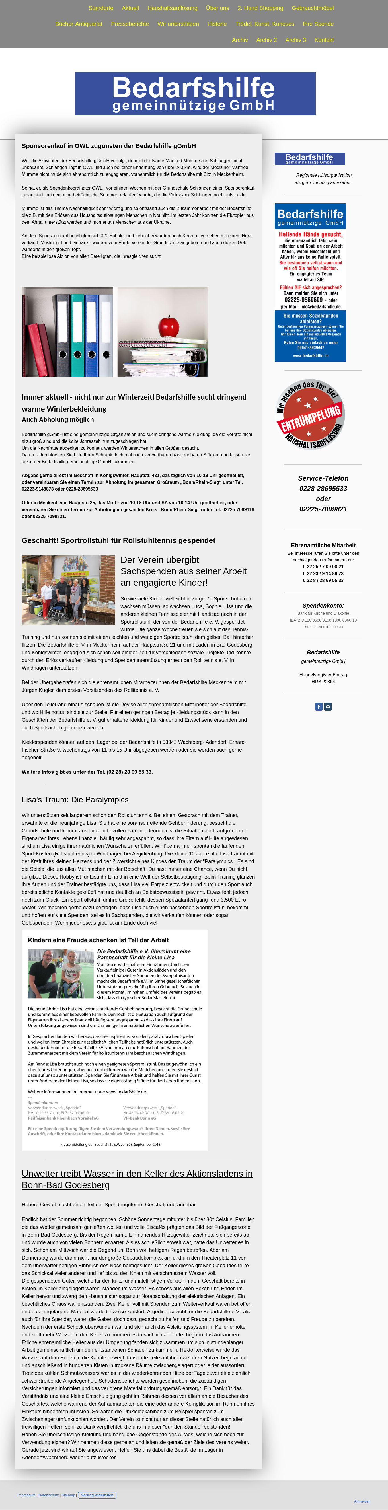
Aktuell (130, 8)
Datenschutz (48, 1495)
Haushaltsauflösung (172, 8)
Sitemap (68, 1495)
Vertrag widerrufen (97, 1495)
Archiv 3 (296, 40)
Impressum (27, 1495)
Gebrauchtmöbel (313, 8)
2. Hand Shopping (260, 8)
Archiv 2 (266, 40)
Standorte (101, 8)
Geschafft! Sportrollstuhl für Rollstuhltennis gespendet (118, 540)
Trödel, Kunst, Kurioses (264, 24)
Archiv (240, 40)
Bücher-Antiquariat (78, 24)
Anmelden (362, 1501)
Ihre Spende (318, 24)
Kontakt (324, 40)
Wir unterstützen (178, 24)
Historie (217, 24)
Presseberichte (130, 24)
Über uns (217, 8)
